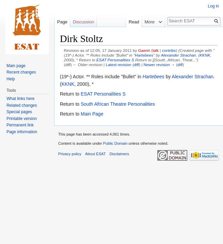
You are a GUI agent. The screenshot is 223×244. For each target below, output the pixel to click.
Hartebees (144, 55)
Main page (15, 65)
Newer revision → (159, 64)
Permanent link (20, 125)
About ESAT (95, 154)
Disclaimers (119, 154)
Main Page (92, 114)
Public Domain (115, 143)
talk (156, 50)
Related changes (21, 105)
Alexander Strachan (178, 55)
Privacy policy (69, 154)
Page (62, 21)
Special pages (19, 111)
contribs (169, 50)
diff (136, 64)
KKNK (204, 55)
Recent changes (21, 72)
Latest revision (118, 64)
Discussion (83, 21)
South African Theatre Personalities (118, 104)
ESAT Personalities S (115, 60)
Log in (213, 6)
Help (10, 79)
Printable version (21, 118)
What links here (20, 98)
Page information (21, 131)
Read (130, 21)
